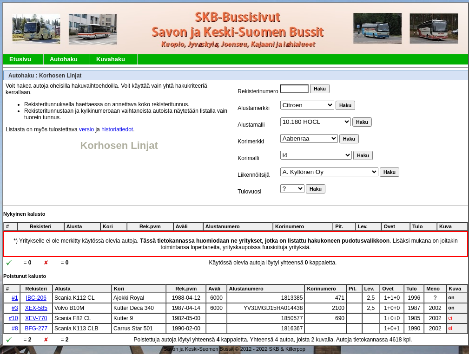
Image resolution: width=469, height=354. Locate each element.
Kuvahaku (110, 59)
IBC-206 (36, 298)
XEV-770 (36, 318)
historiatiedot (117, 129)
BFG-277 (36, 328)
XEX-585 (36, 308)
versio (86, 129)
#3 (15, 308)
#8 (15, 328)
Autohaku (64, 59)
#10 (13, 318)
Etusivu (20, 59)
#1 (15, 298)
